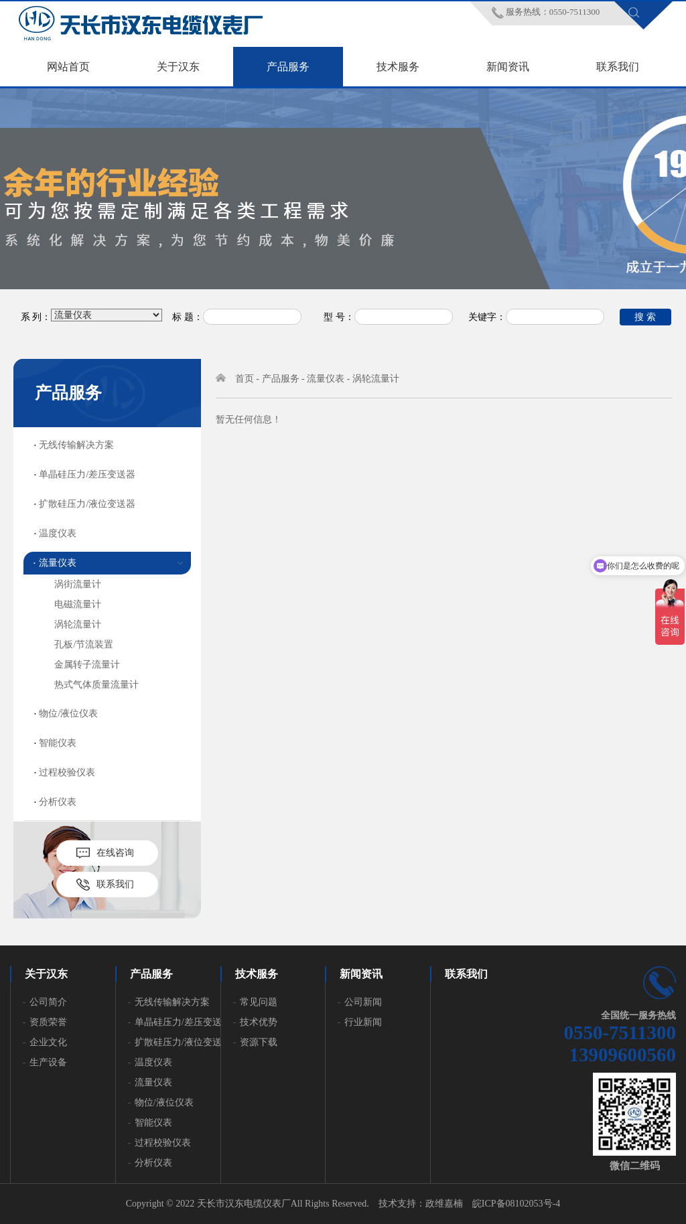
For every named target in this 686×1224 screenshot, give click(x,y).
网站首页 (68, 66)
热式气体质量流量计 (96, 685)
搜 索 (645, 316)
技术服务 (397, 66)
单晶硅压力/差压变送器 (87, 474)
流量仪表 (57, 563)
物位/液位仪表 (68, 713)
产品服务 (288, 66)
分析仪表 (57, 802)
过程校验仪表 (67, 772)
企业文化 (48, 1042)
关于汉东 (178, 66)
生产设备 (48, 1062)
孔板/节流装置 (83, 644)
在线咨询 (115, 853)
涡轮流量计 (77, 624)
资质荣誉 (48, 1022)
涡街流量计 (77, 584)
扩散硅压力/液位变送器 (87, 504)
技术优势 (258, 1022)
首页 (244, 379)
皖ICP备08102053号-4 (516, 1204)
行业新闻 (363, 1022)
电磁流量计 (77, 604)
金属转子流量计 (87, 665)
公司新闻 (363, 1002)
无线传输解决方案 (76, 445)
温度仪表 (57, 533)
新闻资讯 (507, 66)
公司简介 (48, 1002)
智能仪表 (57, 743)
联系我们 (617, 66)
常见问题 (258, 1002)
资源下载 (258, 1042)
